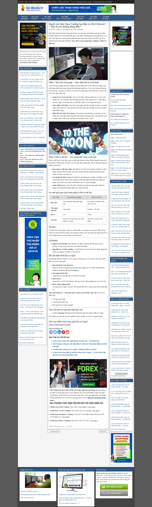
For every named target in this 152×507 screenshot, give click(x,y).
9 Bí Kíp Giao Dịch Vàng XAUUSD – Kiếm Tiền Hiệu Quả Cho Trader (31, 299)
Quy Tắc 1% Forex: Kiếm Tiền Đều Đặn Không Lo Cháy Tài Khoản (120, 206)
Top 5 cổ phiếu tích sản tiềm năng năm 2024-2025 (120, 399)
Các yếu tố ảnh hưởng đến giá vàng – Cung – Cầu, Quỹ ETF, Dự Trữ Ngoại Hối (32, 306)
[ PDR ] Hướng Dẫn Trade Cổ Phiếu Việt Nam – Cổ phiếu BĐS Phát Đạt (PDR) (121, 418)
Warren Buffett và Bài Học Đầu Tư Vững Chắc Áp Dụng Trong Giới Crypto (32, 100)
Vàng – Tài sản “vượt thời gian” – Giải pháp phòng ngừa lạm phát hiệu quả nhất (31, 313)
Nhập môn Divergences (121, 119)
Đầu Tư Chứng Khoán (64, 18)
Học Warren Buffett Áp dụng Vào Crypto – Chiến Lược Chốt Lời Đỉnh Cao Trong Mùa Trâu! (32, 126)
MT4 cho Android (64, 503)
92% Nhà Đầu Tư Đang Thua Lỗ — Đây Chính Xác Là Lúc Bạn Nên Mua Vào (32, 74)
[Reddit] (67, 332)
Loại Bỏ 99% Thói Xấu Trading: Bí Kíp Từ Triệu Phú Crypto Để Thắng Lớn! (32, 80)
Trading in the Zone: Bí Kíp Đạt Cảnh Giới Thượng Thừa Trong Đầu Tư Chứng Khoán (120, 356)
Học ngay (91, 407)
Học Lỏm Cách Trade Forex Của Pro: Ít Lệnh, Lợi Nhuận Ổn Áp (121, 251)
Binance (76, 270)
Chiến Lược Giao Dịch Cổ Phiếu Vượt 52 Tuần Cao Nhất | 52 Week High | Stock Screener (121, 363)
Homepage (24, 18)
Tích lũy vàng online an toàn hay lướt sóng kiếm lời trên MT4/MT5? (31, 325)
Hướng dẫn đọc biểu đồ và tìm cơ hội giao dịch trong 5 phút (121, 163)
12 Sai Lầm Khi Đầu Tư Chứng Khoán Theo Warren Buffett (120, 369)
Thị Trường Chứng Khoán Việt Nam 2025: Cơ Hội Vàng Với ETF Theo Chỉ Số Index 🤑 (120, 350)
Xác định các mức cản (123, 146)
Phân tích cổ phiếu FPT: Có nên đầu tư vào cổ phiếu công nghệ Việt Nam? (121, 337)
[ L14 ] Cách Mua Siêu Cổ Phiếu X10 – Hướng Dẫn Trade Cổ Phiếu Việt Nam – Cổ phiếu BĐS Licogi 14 (121, 392)
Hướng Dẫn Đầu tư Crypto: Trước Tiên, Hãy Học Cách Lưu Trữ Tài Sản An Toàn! (32, 132)
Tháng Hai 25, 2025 (70, 29)
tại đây (93, 182)
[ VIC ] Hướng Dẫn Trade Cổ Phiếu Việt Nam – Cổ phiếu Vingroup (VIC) (120, 425)
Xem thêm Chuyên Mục (27, 208)
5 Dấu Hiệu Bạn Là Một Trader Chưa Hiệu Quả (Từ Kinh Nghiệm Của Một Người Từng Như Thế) (31, 113)
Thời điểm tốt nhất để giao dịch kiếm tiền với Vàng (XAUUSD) (32, 319)
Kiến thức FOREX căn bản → (30, 491)
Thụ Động (105, 18)
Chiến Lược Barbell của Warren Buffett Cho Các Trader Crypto (32, 106)
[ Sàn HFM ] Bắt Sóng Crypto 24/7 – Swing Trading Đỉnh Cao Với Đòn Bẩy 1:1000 (120, 266)
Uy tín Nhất (80, 18)
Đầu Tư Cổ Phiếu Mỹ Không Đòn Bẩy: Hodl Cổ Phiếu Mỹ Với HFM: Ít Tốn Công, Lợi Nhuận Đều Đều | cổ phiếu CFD (121, 273)
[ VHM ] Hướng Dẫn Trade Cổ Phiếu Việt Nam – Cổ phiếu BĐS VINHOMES (121, 405)
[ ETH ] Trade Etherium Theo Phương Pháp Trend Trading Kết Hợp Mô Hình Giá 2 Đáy (31, 178)
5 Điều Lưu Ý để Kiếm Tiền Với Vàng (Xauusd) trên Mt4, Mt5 (31, 332)
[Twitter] (55, 332)
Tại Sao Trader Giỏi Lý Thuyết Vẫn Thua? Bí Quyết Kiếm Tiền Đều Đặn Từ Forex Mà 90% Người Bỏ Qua (120, 187)
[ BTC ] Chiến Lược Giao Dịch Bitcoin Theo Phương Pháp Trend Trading (31, 191)
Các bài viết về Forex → (28, 498)
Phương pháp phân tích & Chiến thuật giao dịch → (36, 494)
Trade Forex (92, 18)
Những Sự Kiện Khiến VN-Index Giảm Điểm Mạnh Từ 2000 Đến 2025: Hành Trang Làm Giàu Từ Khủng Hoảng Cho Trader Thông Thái (121, 239)
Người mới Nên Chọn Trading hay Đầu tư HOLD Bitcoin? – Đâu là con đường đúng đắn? (77, 25)
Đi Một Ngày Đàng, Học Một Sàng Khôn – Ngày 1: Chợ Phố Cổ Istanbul (120, 305)
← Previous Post (54, 431)
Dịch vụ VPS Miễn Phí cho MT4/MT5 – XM (119, 292)
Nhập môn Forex (121, 137)
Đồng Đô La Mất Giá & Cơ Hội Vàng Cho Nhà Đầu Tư (120, 317)
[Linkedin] (59, 332)
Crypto (81, 29)
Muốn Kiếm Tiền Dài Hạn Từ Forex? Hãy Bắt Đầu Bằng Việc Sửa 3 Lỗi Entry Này (120, 219)
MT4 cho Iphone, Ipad (65, 498)
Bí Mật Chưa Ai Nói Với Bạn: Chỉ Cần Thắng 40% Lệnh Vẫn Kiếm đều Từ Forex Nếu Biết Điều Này (121, 200)
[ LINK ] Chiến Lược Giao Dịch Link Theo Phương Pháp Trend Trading (31, 184)
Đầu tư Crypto (46, 18)
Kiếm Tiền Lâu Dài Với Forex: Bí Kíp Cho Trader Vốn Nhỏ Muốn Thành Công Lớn (121, 232)
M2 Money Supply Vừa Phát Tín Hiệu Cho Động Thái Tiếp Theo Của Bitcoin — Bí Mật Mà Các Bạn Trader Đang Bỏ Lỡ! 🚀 (32, 93)
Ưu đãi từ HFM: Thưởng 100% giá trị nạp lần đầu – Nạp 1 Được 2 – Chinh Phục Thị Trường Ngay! (121, 279)
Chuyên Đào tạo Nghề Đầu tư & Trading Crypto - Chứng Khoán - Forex (47, 1)
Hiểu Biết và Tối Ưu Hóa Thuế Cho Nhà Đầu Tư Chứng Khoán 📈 (121, 324)
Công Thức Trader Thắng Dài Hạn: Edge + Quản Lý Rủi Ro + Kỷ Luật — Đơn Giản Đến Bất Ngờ (120, 193)
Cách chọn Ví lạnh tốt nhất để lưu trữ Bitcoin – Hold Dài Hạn (76, 341)
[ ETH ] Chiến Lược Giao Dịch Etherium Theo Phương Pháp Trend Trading (32, 197)
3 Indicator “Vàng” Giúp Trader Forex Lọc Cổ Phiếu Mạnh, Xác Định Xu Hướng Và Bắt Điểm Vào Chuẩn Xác (121, 226)
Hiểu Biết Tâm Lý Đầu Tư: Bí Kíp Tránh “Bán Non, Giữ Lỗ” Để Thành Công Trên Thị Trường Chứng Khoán (121, 330)
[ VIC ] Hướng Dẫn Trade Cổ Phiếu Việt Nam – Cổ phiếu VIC (121, 412)
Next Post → (104, 431)
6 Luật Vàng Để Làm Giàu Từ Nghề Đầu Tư (32, 138)
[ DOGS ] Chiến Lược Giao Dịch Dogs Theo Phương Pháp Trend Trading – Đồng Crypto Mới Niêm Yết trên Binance (32, 204)
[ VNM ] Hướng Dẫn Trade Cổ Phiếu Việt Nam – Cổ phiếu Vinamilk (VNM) (120, 386)
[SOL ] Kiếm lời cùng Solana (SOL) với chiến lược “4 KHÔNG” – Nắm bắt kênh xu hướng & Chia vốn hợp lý (32, 172)
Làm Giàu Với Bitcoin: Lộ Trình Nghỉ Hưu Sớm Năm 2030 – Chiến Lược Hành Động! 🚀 (31, 119)
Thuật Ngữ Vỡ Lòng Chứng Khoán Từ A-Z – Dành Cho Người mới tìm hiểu (119, 311)
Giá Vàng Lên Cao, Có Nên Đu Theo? (32, 294)
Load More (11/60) (121, 374)
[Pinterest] (63, 332)
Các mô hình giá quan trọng (122, 105)
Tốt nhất (35, 18)
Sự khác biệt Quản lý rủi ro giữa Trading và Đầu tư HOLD (75, 349)
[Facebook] (51, 332)
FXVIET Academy (56, 29)
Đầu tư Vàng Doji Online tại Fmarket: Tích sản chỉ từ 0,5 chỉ (31, 338)
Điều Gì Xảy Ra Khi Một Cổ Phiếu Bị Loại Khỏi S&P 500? (120, 343)
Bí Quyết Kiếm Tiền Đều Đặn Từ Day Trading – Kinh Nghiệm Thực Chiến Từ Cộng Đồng (121, 245)
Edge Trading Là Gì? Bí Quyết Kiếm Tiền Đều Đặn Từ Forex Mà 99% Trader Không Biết (121, 213)
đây (101, 316)
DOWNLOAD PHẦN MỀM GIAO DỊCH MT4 (72, 494)
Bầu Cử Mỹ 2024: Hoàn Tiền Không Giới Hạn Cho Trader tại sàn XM (120, 286)
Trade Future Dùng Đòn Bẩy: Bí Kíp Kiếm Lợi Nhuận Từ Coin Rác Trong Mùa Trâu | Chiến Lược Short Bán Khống (32, 87)
